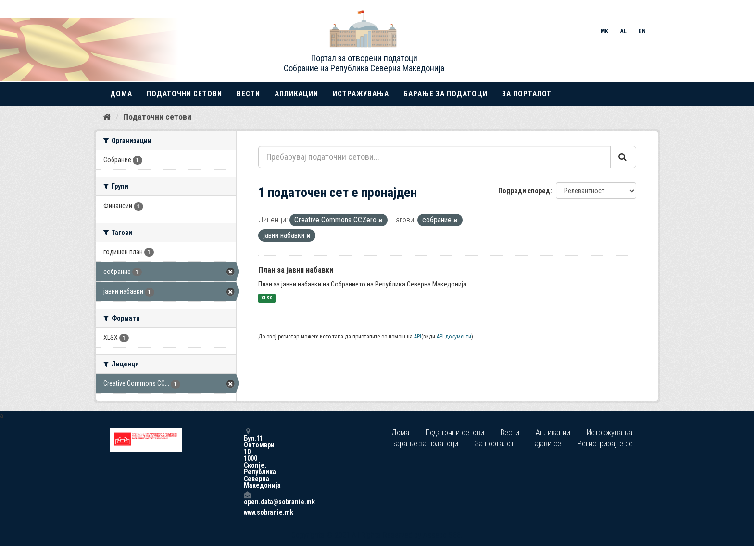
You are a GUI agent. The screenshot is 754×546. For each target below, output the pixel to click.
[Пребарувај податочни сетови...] (434, 157)
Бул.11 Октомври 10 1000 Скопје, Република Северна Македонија (247, 458)
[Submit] (623, 157)
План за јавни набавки (295, 269)
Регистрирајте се (605, 443)
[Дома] (107, 117)
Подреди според (524, 191)
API (417, 336)
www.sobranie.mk (247, 512)
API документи (454, 336)
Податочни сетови (184, 94)
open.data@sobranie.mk (247, 498)
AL (623, 31)
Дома (121, 94)
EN (642, 31)
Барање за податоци (445, 94)
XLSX (266, 298)
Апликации (296, 94)
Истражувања (361, 94)
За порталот (527, 94)
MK (604, 31)
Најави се (545, 443)
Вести (248, 94)
